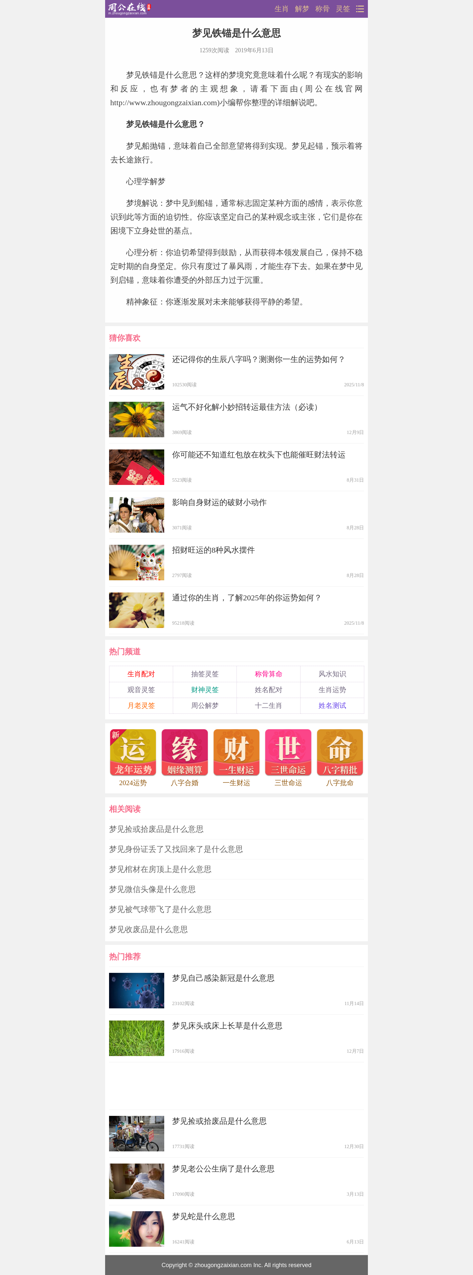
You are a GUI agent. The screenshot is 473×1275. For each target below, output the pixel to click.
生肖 (282, 9)
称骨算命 (268, 674)
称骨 (322, 9)
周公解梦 (205, 706)
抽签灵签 (205, 674)
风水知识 (332, 674)
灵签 (343, 9)
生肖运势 (332, 690)
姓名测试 (332, 706)
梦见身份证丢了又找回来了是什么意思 (176, 849)
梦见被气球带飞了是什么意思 (160, 909)
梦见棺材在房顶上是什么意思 (160, 869)
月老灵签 (141, 706)
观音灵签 (141, 690)
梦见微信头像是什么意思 (152, 889)
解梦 (302, 9)
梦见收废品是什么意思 (148, 929)
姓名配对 (268, 690)
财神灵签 (205, 690)
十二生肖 (268, 706)
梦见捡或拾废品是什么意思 (156, 829)
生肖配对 (141, 674)
